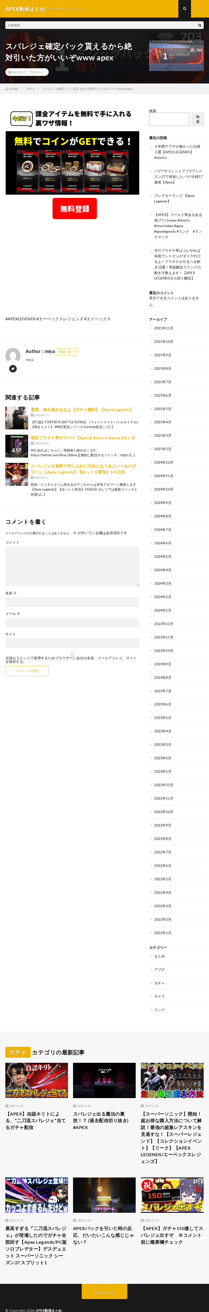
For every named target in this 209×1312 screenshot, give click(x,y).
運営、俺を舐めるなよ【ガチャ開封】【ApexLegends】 (82, 409)
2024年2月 (162, 587)
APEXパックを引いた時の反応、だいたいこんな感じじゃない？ (103, 1219)
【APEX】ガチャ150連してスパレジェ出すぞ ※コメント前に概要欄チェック (172, 1219)
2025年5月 (162, 402)
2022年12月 (163, 772)
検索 (152, 111)
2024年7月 (162, 521)
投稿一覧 (65, 352)
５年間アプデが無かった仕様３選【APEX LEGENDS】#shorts (177, 151)
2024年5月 (162, 548)
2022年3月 (162, 891)
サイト (10, 634)
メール (12, 614)
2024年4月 (162, 561)
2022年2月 (162, 904)
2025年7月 (162, 376)
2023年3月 (162, 732)
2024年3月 (162, 574)
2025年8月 (162, 363)
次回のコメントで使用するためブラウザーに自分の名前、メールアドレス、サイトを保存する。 (71, 660)
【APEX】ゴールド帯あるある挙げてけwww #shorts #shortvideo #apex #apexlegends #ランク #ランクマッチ (178, 223)
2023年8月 (162, 666)
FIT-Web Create (50, 1301)
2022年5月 (162, 864)
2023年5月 (162, 706)
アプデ (159, 953)
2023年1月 (162, 759)
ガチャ (38, 72)
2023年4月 (162, 719)
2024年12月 (163, 455)
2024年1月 (162, 600)
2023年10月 (163, 640)
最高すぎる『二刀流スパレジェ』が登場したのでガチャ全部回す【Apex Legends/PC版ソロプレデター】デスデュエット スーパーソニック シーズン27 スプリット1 (36, 1229)
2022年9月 (162, 812)
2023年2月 (162, 746)
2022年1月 (162, 917)
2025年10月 (163, 336)
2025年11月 (163, 323)
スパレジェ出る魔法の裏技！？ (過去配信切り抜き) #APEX (101, 1103)
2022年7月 (162, 838)
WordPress (96, 1301)
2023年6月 (162, 693)
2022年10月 (163, 798)
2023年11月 (163, 627)
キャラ (159, 980)
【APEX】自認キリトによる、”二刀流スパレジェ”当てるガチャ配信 (35, 1103)
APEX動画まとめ (49, 1294)
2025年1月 (162, 442)
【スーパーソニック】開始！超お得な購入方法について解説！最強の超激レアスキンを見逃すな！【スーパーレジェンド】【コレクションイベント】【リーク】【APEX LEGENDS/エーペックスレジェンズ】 (171, 1121)
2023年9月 (162, 653)
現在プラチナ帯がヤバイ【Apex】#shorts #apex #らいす (83, 437)
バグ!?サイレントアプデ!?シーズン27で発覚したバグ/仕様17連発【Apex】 (178, 175)
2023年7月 (162, 680)
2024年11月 (163, 468)
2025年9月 (162, 350)
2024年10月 (163, 482)
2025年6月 (162, 389)
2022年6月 (162, 851)
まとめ (159, 940)
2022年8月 (162, 825)
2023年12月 (163, 614)
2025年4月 (162, 416)
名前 (11, 593)
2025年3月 (162, 429)
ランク (159, 993)
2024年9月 (162, 495)
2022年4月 (162, 878)
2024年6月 (162, 534)
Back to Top (104, 1276)
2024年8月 (162, 508)
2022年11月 (163, 785)
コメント (12, 542)
